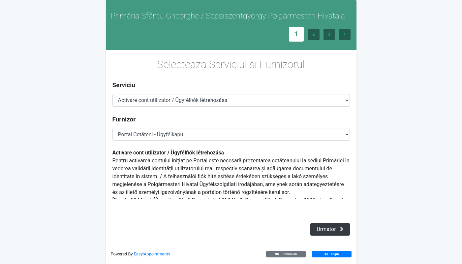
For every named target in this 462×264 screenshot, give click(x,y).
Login (331, 254)
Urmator (330, 229)
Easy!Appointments (152, 253)
